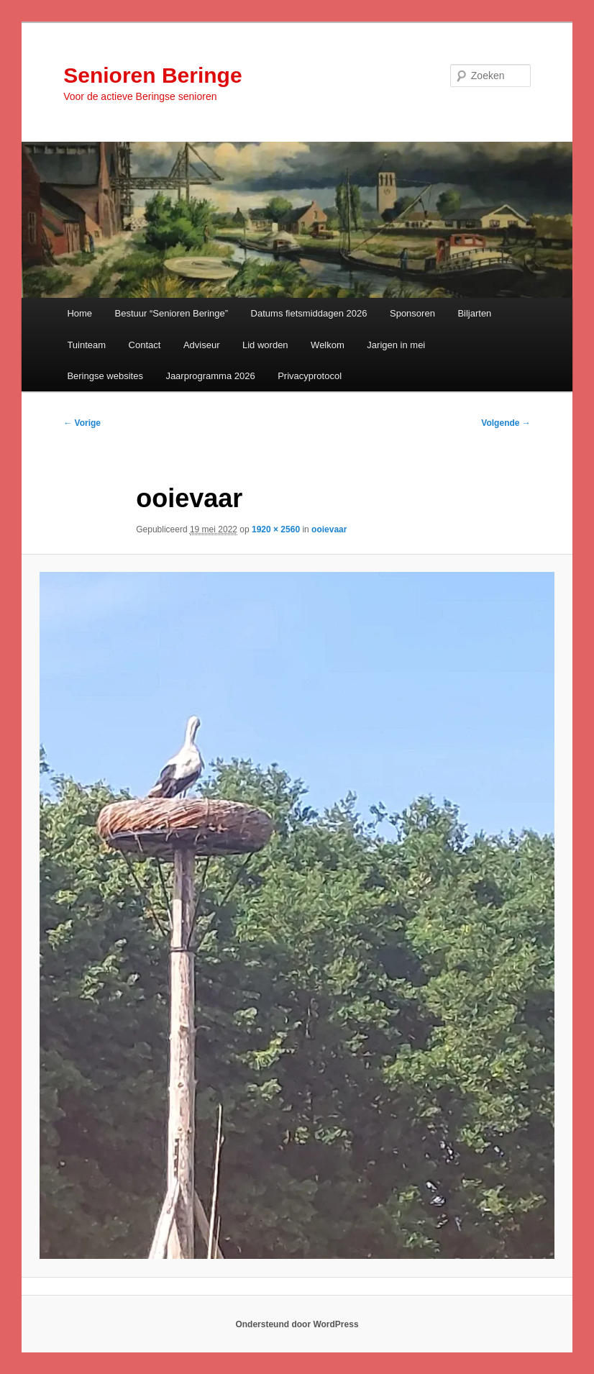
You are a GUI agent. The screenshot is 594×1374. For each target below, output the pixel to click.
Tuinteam (86, 345)
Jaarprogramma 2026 (210, 375)
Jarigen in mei (396, 345)
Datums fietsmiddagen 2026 (309, 313)
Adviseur (201, 345)
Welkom (327, 345)
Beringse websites (105, 375)
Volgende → (505, 423)
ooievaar (329, 529)
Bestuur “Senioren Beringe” (172, 313)
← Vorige (82, 423)
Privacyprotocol (310, 375)
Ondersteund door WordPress (296, 1324)
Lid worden (265, 345)
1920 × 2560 (276, 529)
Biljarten (474, 313)
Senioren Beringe (152, 75)
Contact (145, 345)
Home (79, 313)
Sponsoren (412, 313)
